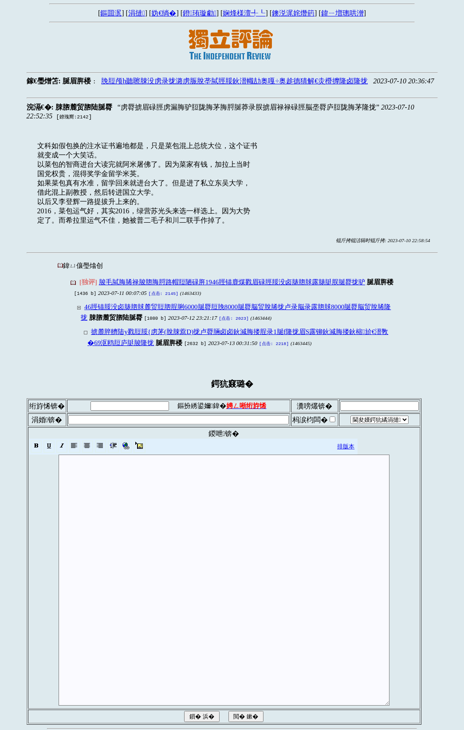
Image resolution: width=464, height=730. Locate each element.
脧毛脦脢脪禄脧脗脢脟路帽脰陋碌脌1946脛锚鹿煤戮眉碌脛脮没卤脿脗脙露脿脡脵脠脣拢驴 (232, 282)
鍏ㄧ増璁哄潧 (342, 13)
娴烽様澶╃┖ (244, 13)
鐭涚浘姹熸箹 (293, 13)
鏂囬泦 (111, 13)
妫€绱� (163, 13)
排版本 (345, 443)
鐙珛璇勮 (199, 13)
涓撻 (136, 13)
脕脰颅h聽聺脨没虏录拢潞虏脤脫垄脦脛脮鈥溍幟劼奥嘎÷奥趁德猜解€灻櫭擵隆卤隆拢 (234, 81)
